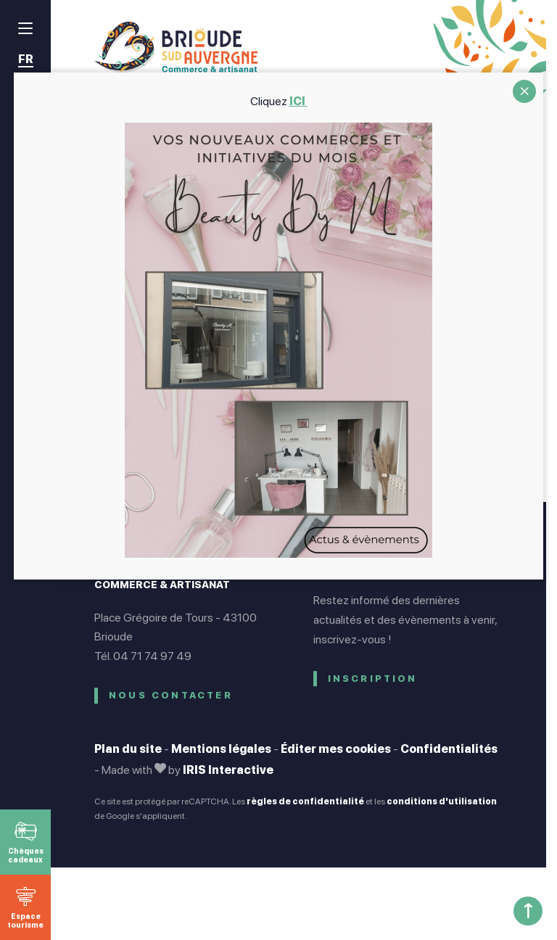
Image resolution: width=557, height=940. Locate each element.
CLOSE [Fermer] (524, 91)
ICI (298, 101)
